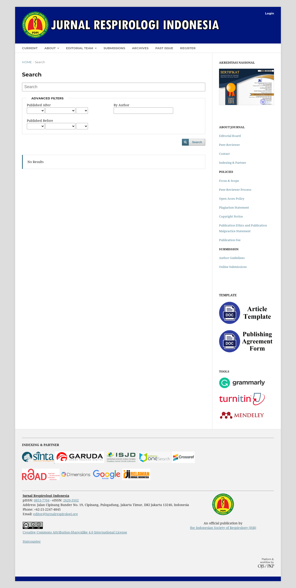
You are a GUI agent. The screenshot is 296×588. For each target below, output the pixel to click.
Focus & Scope (229, 181)
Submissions (114, 48)
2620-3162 (71, 500)
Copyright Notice (231, 216)
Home (27, 62)
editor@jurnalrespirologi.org (55, 514)
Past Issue (164, 48)
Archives (140, 48)
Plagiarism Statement (234, 207)
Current (30, 48)
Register (188, 48)
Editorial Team (80, 48)
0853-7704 (41, 500)
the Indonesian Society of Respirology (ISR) (223, 527)
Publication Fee (230, 240)
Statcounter (32, 541)
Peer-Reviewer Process (235, 190)
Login (269, 13)
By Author (121, 105)
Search (197, 142)
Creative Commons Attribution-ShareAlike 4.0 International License (75, 532)
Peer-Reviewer (229, 145)
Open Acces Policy (231, 198)
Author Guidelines (232, 258)
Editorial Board (230, 136)
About (50, 48)
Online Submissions (233, 267)
